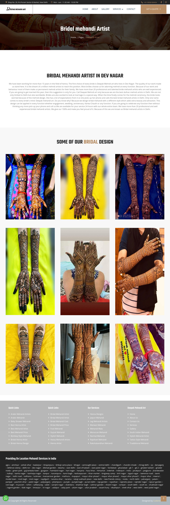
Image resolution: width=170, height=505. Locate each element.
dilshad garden (49, 467)
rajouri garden (155, 482)
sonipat (122, 484)
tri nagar (47, 487)
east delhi (70, 467)
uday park (65, 487)
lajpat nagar (133, 473)
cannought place (89, 465)
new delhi (98, 479)
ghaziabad (123, 467)
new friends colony (112, 479)
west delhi (138, 487)
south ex (143, 484)
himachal (101, 470)
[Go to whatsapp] (6, 498)
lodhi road (17, 476)
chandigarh (116, 465)
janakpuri (137, 470)
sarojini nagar (57, 484)
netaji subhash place (82, 479)
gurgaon (45, 470)
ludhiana (28, 476)
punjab (67, 482)
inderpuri (120, 470)
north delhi (135, 479)
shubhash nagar (156, 484)
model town (11, 479)
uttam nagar (77, 487)
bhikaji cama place (64, 465)
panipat (9, 482)
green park (18, 470)
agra (8, 465)
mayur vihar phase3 (130, 476)
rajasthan (113, 482)
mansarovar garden (52, 476)
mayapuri (76, 476)
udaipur (56, 487)
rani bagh (10, 484)
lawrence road (146, 473)
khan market (94, 473)
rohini (29, 484)
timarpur (37, 487)
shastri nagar (111, 484)
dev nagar (36, 467)
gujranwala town (31, 470)
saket (47, 484)
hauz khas (90, 470)
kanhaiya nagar (35, 473)
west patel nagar (151, 487)
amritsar (15, 465)
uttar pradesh (91, 487)
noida (125, 479)
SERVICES (117, 9)
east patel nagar (99, 467)
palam (155, 479)
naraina (68, 479)
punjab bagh (77, 482)
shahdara (70, 484)
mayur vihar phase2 (111, 476)
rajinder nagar (140, 482)
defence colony (14, 467)
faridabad (112, 467)
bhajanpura (48, 465)
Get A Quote (153, 9)
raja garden (102, 482)
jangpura (147, 470)
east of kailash (83, 467)
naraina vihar (57, 479)
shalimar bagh (82, 484)
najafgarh (45, 479)
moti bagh (23, 479)
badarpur (37, 465)
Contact (131, 9)
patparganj (46, 482)
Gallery (105, 9)
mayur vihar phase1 (91, 476)
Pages (81, 37)
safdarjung (38, 484)
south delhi (133, 484)
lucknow (37, 476)
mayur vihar (146, 476)
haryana (81, 470)
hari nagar (70, 470)
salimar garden (97, 484)
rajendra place (126, 482)
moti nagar (34, 479)
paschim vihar (20, 482)
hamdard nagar (57, 470)
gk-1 (131, 467)
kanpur (46, 473)
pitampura (57, 482)
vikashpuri (116, 487)
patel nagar (34, 482)
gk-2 (137, 467)
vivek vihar (127, 487)
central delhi (104, 465)
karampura (56, 473)
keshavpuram (80, 473)
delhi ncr (27, 467)
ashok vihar (26, 465)
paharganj (146, 479)
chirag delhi (144, 465)
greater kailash (147, 467)
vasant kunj (104, 487)
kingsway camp (108, 473)
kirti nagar (121, 473)
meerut (156, 476)
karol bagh (68, 473)
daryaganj (159, 465)
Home (85, 9)
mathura (66, 476)
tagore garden (13, 487)
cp (152, 465)
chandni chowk (130, 465)
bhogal (77, 465)
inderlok (111, 470)
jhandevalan (158, 470)
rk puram (20, 484)
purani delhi (90, 482)
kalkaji (10, 473)
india (128, 470)
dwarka (61, 467)
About (95, 9)
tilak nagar (26, 487)
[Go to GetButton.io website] (5, 502)
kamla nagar (20, 473)
